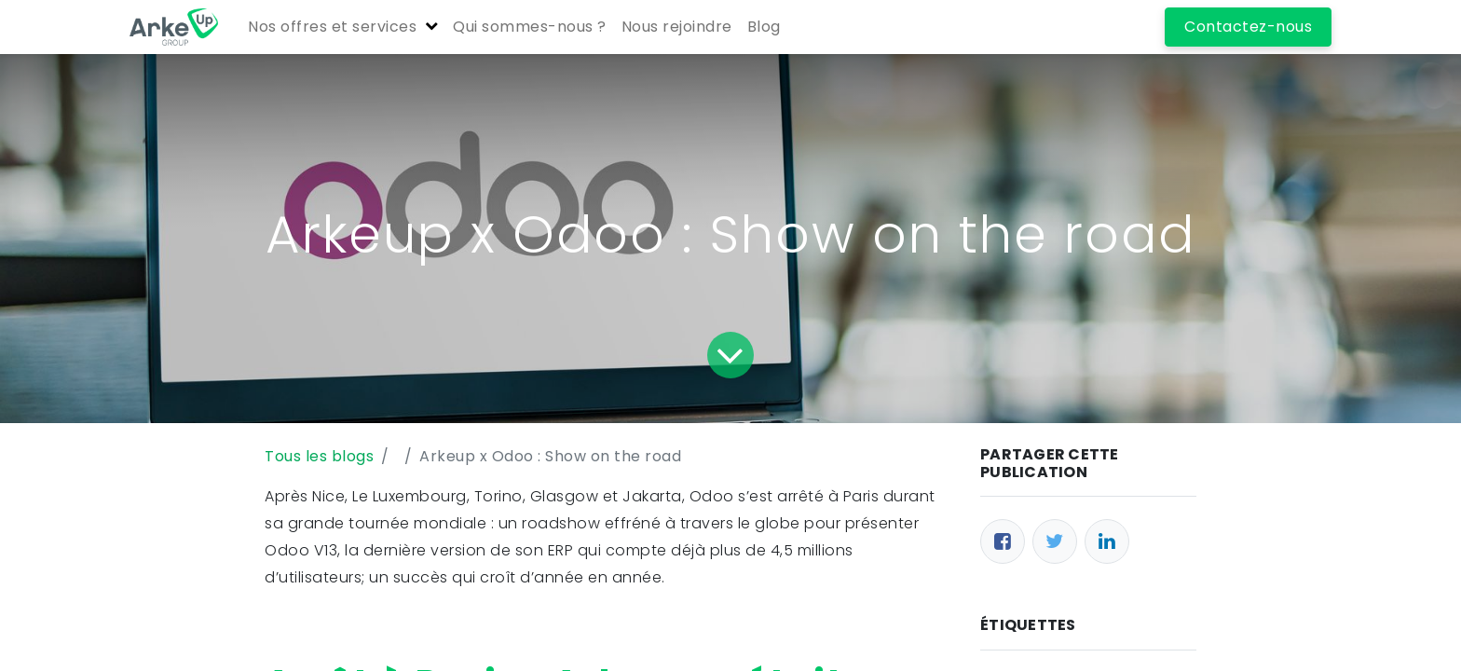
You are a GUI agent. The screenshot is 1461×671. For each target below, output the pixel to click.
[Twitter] (1054, 541)
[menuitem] (529, 27)
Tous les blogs (319, 456)
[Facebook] (1002, 541)
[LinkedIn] (1107, 541)
